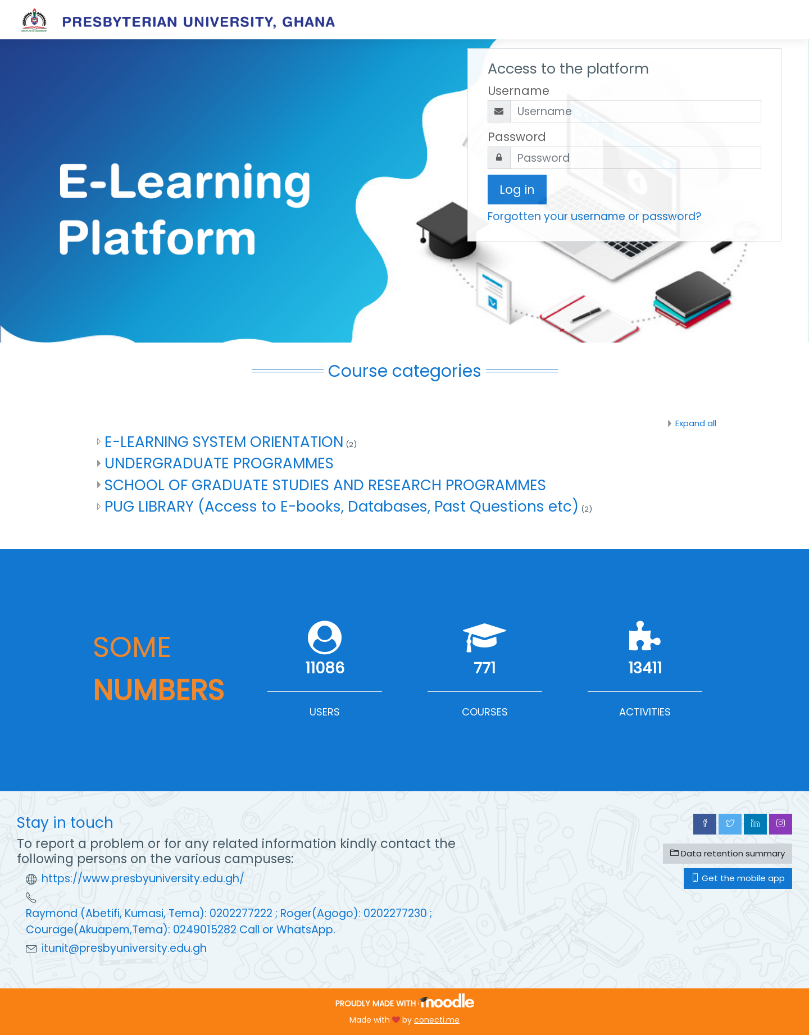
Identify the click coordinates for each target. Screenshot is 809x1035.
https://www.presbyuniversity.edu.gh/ (143, 878)
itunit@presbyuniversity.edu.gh (124, 948)
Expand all (695, 423)
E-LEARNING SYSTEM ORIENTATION (223, 441)
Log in (517, 189)
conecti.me (437, 1019)
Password (517, 137)
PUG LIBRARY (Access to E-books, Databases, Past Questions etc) (341, 506)
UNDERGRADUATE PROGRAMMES (219, 463)
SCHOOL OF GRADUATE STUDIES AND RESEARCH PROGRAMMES (325, 485)
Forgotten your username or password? (595, 216)
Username (518, 91)
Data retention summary (727, 853)
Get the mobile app (738, 878)
